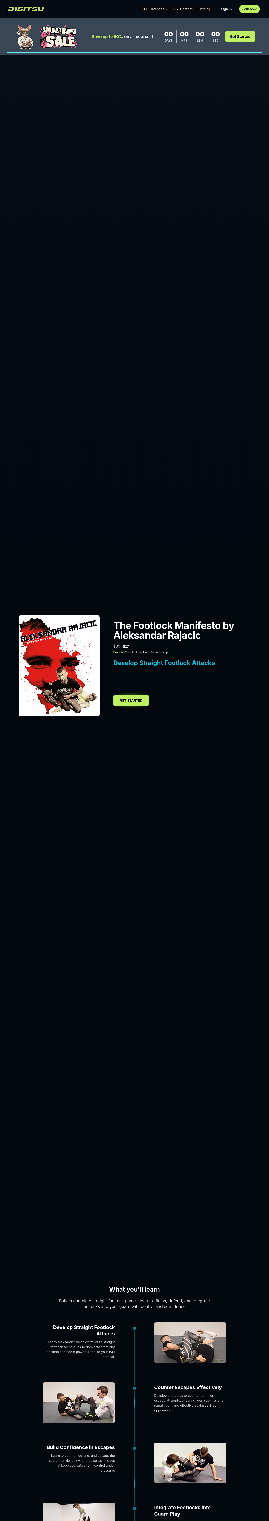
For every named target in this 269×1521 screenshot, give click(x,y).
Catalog (204, 9)
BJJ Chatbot (183, 9)
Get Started (240, 36)
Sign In (226, 9)
